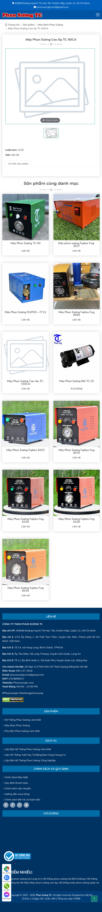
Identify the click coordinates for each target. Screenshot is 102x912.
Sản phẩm (28, 24)
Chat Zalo (6, 878)
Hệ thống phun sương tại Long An (21, 878)
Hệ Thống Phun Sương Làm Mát (21, 719)
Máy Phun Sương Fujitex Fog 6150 (25, 520)
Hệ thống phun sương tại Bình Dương (64, 878)
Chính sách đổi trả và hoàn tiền (21, 799)
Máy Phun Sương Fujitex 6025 (25, 450)
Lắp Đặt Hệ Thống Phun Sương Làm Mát (26, 749)
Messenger (7, 895)
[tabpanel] (51, 133)
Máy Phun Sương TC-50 (26, 243)
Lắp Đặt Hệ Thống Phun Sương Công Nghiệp (29, 760)
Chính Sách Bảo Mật (15, 777)
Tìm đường (7, 870)
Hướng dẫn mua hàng (15, 794)
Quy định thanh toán (15, 782)
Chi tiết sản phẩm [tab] (18, 163)
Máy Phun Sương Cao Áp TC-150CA (25, 382)
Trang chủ (12, 24)
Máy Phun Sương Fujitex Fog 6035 (25, 589)
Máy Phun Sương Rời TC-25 (76, 381)
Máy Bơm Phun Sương (50, 24)
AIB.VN (88, 895)
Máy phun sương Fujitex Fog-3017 (76, 244)
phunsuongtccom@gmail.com (51, 7)
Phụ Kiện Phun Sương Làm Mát (21, 730)
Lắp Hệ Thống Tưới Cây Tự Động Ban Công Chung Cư (34, 754)
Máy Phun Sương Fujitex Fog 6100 (76, 520)
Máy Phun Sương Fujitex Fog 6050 (76, 313)
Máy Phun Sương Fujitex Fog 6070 (76, 451)
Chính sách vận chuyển (16, 788)
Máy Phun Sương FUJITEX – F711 (25, 312)
